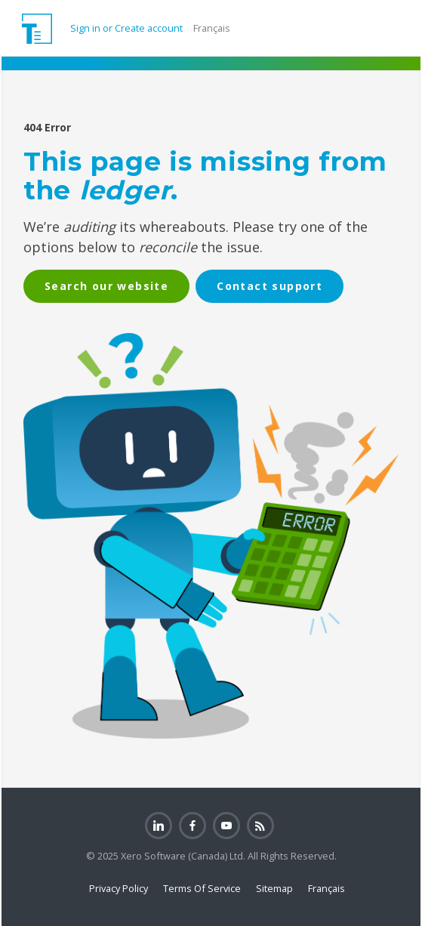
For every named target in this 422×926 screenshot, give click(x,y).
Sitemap (274, 888)
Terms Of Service (202, 888)
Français (211, 28)
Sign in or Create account (125, 28)
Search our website (106, 286)
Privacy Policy (118, 888)
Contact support (269, 286)
